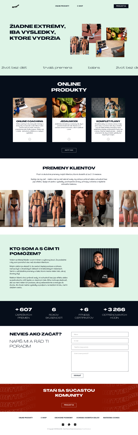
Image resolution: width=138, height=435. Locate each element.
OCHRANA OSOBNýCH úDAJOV (87, 418)
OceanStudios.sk (86, 429)
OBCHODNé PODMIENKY (64, 418)
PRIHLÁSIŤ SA (121, 6)
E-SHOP (80, 6)
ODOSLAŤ (77, 375)
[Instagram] (63, 424)
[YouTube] (75, 424)
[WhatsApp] (69, 424)
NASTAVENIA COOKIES (111, 418)
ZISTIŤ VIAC (69, 150)
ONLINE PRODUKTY (62, 6)
